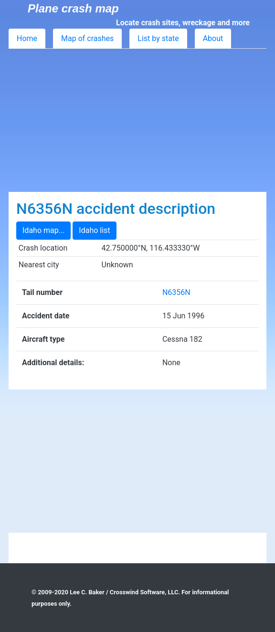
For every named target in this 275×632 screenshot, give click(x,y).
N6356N (176, 292)
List (158, 38)
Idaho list (94, 230)
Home (27, 38)
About (213, 38)
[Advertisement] (137, 120)
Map (87, 38)
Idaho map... (43, 230)
